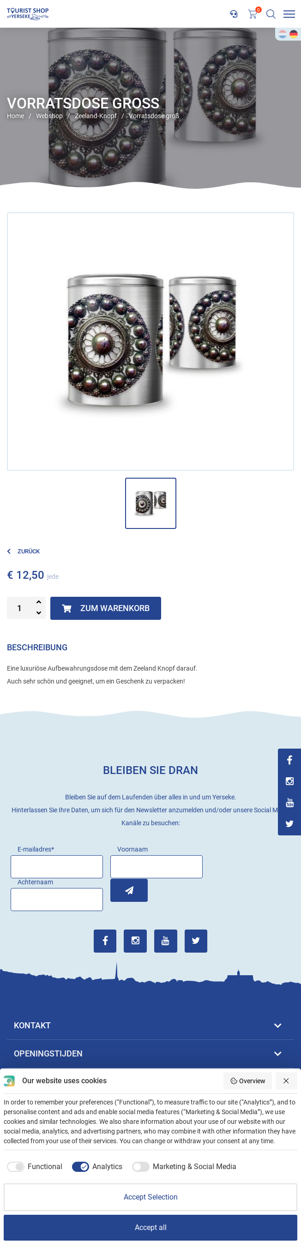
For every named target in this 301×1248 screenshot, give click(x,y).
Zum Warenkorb (106, 608)
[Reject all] (287, 1081)
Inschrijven (121, 889)
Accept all (151, 1227)
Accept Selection (151, 1197)
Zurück (23, 551)
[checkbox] (33, 1166)
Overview (247, 1081)
